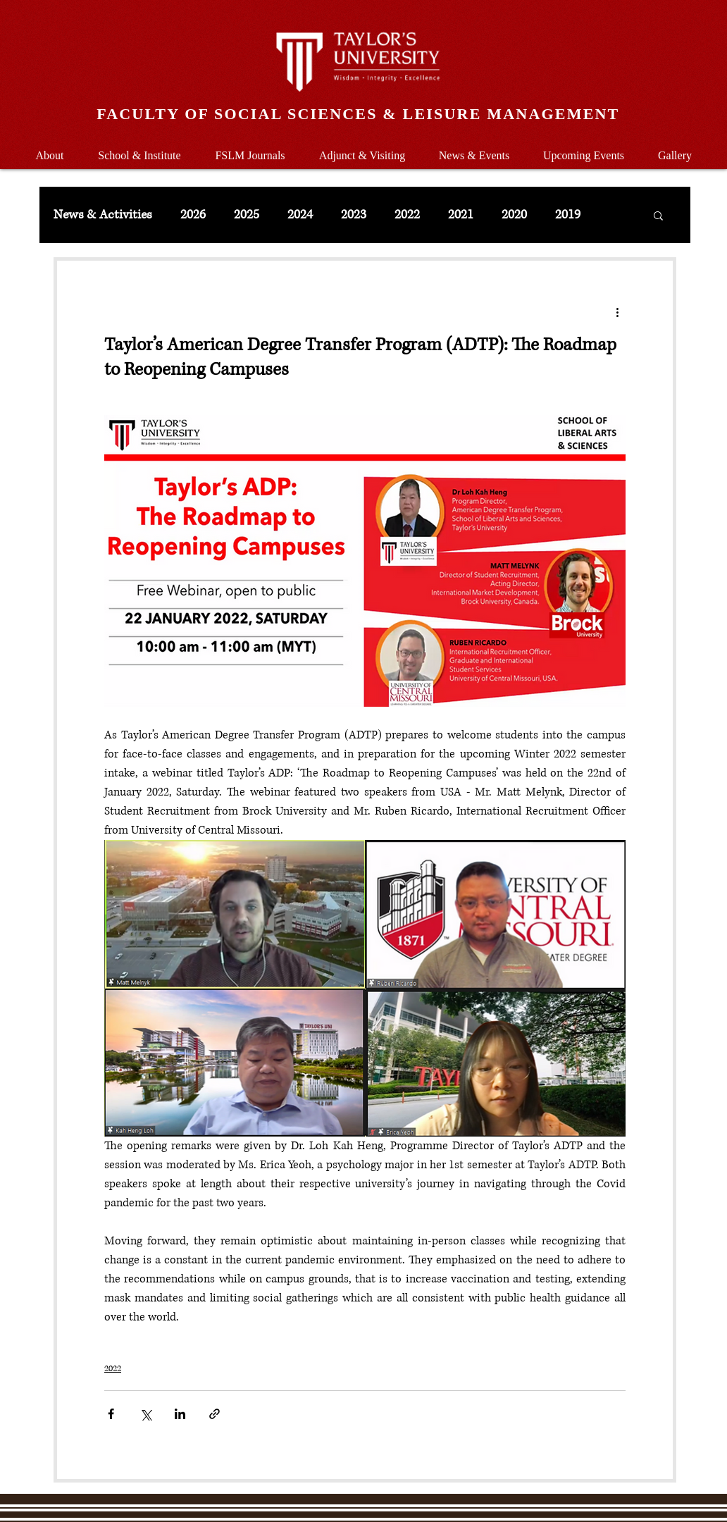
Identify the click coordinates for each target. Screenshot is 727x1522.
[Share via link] (214, 1414)
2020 (514, 214)
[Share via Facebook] (111, 1414)
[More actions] (617, 311)
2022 (407, 214)
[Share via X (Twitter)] (145, 1414)
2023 (353, 214)
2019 (567, 214)
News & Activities (103, 214)
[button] (139, 149)
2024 (300, 214)
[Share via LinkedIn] (180, 1414)
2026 (193, 214)
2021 (460, 214)
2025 (246, 214)
